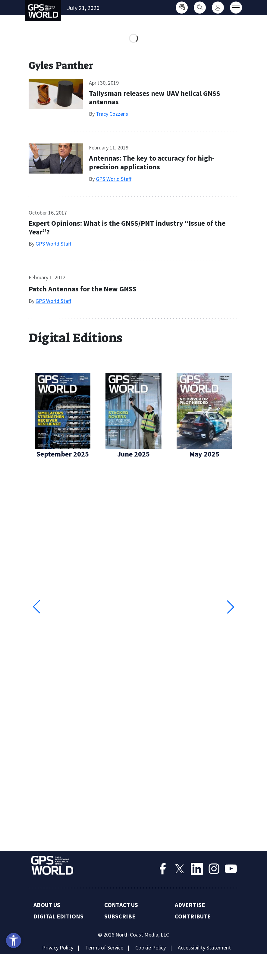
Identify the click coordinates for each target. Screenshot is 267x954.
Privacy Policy (57, 947)
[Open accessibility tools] (13, 940)
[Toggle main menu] (236, 8)
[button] (230, 607)
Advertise (190, 904)
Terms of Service (104, 947)
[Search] (200, 8)
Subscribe (119, 916)
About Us (46, 904)
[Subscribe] (182, 8)
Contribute (193, 916)
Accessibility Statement (204, 947)
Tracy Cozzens (112, 113)
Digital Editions (58, 916)
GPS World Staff (113, 178)
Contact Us (121, 904)
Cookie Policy (150, 947)
